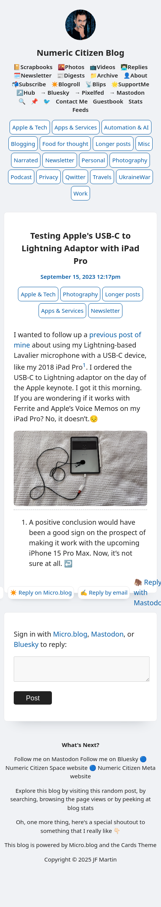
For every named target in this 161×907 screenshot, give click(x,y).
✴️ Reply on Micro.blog (41, 592)
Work (81, 193)
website (77, 772)
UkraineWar (134, 177)
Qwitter (75, 177)
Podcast (21, 177)
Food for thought (65, 143)
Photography (129, 160)
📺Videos (102, 67)
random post (118, 795)
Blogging (23, 143)
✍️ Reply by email (103, 592)
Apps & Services (76, 127)
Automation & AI (126, 127)
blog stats (81, 812)
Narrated (26, 160)
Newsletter (59, 160)
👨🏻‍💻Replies (134, 67)
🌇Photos (71, 67)
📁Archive (104, 75)
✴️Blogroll (65, 84)
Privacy (48, 177)
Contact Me (72, 101)
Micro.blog (70, 634)
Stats (136, 101)
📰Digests (71, 75)
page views (91, 803)
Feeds (80, 109)
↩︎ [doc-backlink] (68, 563)
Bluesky (26, 644)
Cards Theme (139, 849)
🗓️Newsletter (33, 75)
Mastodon (107, 634)
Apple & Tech (29, 127)
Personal (93, 160)
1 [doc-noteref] (84, 365)
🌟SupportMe (130, 84)
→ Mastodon (127, 92)
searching (23, 803)
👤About (135, 75)
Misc (144, 143)
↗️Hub (25, 92)
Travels (102, 177)
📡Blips (95, 84)
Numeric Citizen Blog (80, 52)
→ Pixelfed (89, 92)
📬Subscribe (29, 84)
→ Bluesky (54, 92)
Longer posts (112, 143)
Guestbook (108, 101)
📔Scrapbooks (33, 67)
